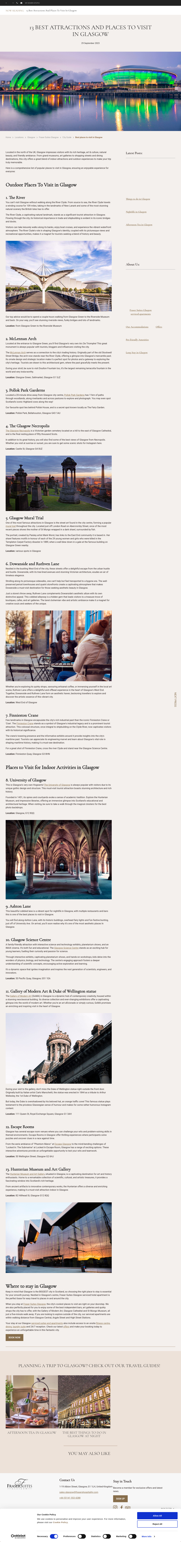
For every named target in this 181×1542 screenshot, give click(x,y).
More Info (146, 1536)
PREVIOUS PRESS (5, 655)
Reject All (157, 1524)
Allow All (157, 1515)
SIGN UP (120, 1498)
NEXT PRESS (175, 699)
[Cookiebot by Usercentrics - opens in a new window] (18, 1536)
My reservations (32, 3)
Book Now (14, 1337)
